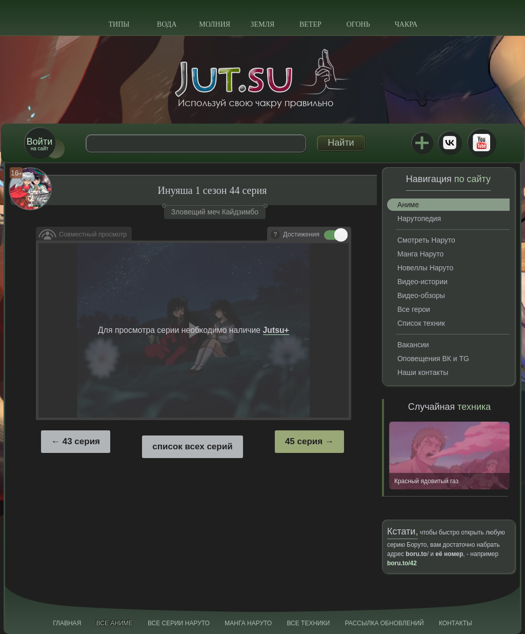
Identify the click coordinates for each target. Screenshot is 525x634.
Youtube (481, 142)
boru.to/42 (402, 563)
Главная (67, 623)
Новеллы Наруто (425, 268)
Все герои (413, 309)
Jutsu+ (422, 142)
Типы (118, 24)
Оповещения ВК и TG (433, 358)
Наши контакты (422, 372)
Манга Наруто (420, 254)
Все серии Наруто (179, 623)
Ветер (310, 24)
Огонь (358, 24)
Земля (263, 24)
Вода (166, 24)
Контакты (455, 623)
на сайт (39, 143)
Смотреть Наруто (426, 240)
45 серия (303, 441)
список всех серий (192, 446)
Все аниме (114, 623)
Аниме (408, 205)
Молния (214, 24)
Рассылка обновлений (384, 623)
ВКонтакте (449, 142)
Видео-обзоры (421, 295)
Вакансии (413, 345)
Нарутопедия (419, 218)
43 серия (81, 441)
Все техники (308, 623)
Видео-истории (422, 282)
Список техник (421, 323)
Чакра (406, 24)
